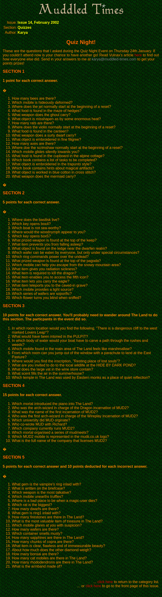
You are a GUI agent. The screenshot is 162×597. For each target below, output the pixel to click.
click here (105, 582)
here (138, 55)
